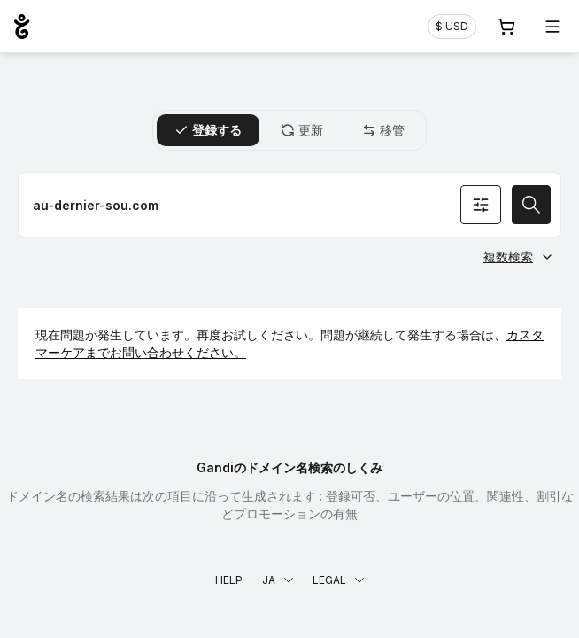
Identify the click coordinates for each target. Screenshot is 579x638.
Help (229, 580)
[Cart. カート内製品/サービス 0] (506, 27)
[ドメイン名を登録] (289, 204)
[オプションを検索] (480, 204)
